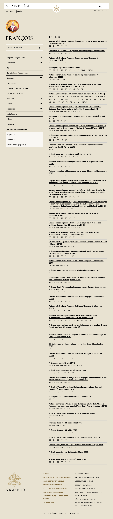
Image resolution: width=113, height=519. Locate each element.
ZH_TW (90, 70)
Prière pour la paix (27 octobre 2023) (64, 67)
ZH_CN (83, 70)
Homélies (10, 98)
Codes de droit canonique (53, 481)
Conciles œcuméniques (52, 485)
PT (66, 46)
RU (100, 99)
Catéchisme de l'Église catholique (57, 477)
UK (75, 102)
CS (67, 96)
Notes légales (52, 513)
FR (58, 46)
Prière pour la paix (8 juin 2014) (62, 363)
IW (74, 365)
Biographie (24, 48)
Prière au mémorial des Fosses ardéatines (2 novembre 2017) (74, 270)
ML (78, 99)
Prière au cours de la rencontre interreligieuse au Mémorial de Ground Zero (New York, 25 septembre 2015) (78, 326)
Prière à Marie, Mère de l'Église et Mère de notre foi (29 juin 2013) (76, 445)
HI (98, 96)
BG (63, 96)
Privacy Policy (75, 513)
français (99, 11)
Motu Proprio (12, 114)
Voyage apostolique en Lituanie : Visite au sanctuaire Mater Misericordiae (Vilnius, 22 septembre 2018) (74, 233)
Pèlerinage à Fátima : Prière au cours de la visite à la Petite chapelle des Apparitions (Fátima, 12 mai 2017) (77, 278)
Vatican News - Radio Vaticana (87, 477)
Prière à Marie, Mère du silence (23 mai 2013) (68, 459)
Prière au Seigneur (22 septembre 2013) (65, 423)
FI (91, 96)
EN (54, 46)
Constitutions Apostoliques (17, 73)
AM (50, 96)
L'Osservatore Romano (84, 481)
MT (74, 89)
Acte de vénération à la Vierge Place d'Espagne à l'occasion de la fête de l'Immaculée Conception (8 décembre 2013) (78, 378)
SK (104, 99)
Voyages (10, 124)
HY (55, 99)
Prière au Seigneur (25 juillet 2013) (63, 430)
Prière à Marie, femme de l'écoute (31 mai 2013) (69, 452)
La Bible (46, 474)
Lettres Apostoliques (15, 93)
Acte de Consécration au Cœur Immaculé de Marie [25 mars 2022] (77, 94)
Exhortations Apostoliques (17, 88)
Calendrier (11, 140)
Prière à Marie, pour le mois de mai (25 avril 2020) (70, 154)
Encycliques (11, 83)
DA (71, 96)
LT (70, 99)
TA (67, 102)
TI (71, 102)
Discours (10, 78)
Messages (11, 109)
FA (87, 96)
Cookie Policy (63, 513)
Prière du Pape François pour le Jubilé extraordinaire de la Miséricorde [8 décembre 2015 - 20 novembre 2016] (73, 316)
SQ (54, 102)
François (11, 11)
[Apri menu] (105, 6)
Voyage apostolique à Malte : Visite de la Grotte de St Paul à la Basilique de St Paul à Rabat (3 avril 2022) (75, 85)
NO (83, 99)
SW (63, 102)
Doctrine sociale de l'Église (54, 492)
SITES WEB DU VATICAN (83, 485)
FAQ (44, 513)
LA (74, 320)
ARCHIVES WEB (48, 502)
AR (50, 53)
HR (102, 96)
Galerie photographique (16, 145)
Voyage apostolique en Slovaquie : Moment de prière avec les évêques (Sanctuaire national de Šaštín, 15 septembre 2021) (75, 108)
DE (50, 46)
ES (62, 53)
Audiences (11, 63)
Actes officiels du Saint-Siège (55, 488)
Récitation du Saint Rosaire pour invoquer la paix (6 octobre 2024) (77, 51)
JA (62, 99)
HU (50, 99)
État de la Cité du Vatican (85, 489)
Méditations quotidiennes (17, 129)
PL (73, 53)
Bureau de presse (82, 474)
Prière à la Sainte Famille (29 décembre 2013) (67, 370)
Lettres (9, 104)
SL (50, 102)
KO (66, 99)
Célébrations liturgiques (85, 499)
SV (59, 102)
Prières (9, 119)
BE (59, 96)
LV (74, 99)
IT (61, 46)
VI (79, 102)
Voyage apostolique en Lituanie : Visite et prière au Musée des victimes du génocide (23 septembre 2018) (75, 224)
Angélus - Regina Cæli (16, 57)
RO (95, 99)
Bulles (9, 68)
